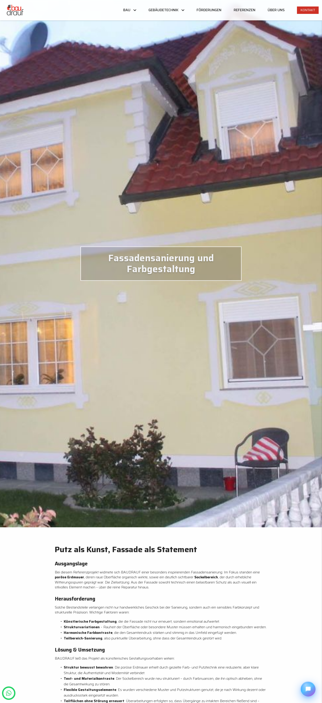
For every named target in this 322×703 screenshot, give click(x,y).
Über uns (276, 10)
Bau (129, 10)
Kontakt (308, 10)
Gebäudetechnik (166, 10)
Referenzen (244, 10)
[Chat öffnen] (308, 689)
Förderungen (209, 10)
